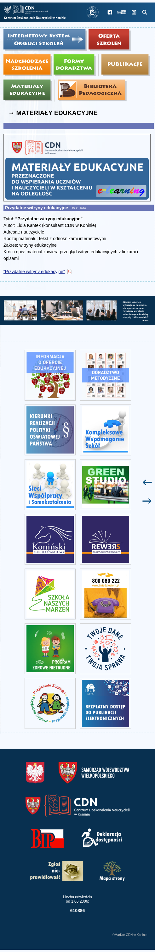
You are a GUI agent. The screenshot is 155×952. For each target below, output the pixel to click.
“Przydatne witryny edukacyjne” (34, 271)
